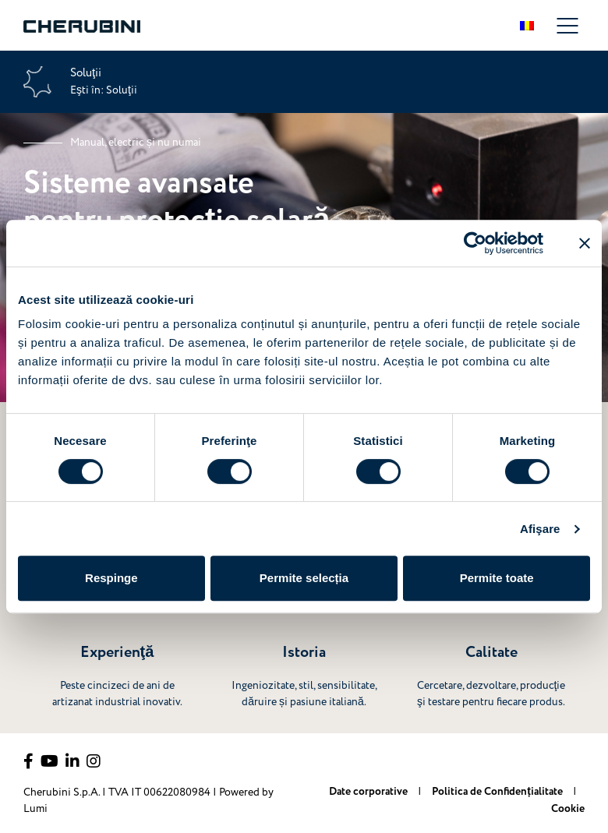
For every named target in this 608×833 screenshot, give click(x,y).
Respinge (111, 577)
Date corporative (369, 791)
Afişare (540, 528)
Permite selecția (304, 577)
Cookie (568, 809)
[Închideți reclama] (584, 243)
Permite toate (497, 577)
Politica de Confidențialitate (498, 791)
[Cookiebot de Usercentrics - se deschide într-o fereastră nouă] (475, 243)
